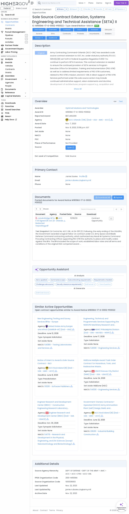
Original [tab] (41, 53)
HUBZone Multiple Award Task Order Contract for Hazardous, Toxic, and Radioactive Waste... (100, 363)
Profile (83, 176)
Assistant (95, 30)
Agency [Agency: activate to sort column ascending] (73, 214)
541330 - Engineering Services (104, 348)
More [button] (81, 3)
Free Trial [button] (121, 3)
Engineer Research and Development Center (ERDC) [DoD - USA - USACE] (56, 415)
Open (70, 147)
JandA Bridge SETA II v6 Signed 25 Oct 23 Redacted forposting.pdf (52, 219)
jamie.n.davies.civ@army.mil (78, 180)
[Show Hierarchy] (112, 120)
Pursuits (9, 38)
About (36, 510)
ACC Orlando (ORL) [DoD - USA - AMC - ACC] (89, 120)
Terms (52, 510)
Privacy (60, 510)
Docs (81, 30)
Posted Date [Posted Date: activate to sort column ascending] (89, 214)
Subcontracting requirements (80, 280)
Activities (10, 42)
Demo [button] (99, 3)
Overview (53, 30)
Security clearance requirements (69, 284)
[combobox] (75, 3)
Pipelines (10, 35)
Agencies (10, 82)
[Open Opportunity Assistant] (121, 506)
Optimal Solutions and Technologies (82, 108)
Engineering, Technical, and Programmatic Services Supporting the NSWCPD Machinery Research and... (101, 321)
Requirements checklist (103, 280)
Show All (78, 89)
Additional (53, 38)
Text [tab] (121, 101)
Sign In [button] (108, 3)
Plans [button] (90, 3)
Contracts (10, 25)
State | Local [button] (22, 8)
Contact (44, 510)
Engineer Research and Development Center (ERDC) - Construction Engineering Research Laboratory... (55, 405)
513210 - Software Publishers (57, 386)
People (9, 86)
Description (39, 30)
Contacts (67, 30)
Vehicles (9, 66)
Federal (7, 8)
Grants (9, 28)
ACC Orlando (73, 219)
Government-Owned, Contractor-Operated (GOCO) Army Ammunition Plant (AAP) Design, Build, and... (101, 405)
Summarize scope (58, 280)
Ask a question (42, 280)
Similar (40, 38)
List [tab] (115, 101)
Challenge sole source (45, 284)
